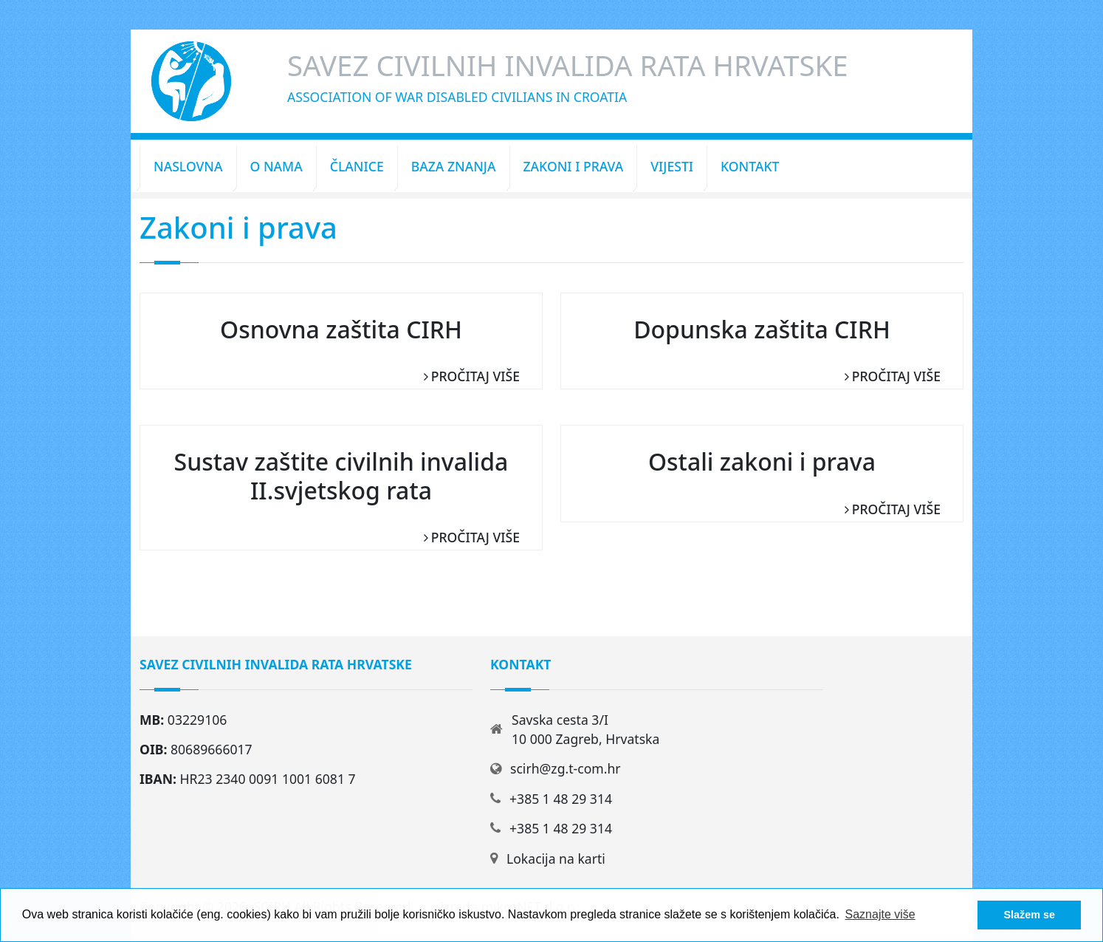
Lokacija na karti (555, 858)
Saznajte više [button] (880, 914)
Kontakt (750, 166)
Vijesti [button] (671, 166)
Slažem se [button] (1029, 915)
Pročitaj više (475, 376)
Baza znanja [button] (453, 166)
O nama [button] (276, 166)
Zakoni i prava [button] (573, 166)
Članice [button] (357, 166)
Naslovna (188, 166)
